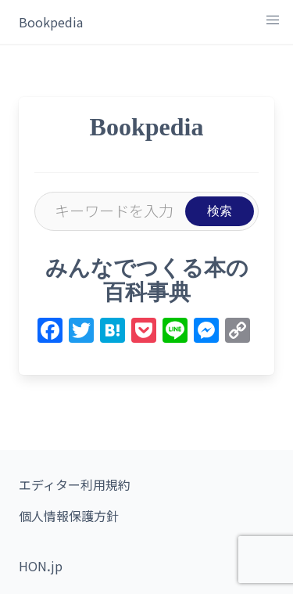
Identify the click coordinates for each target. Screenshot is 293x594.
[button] (272, 20)
